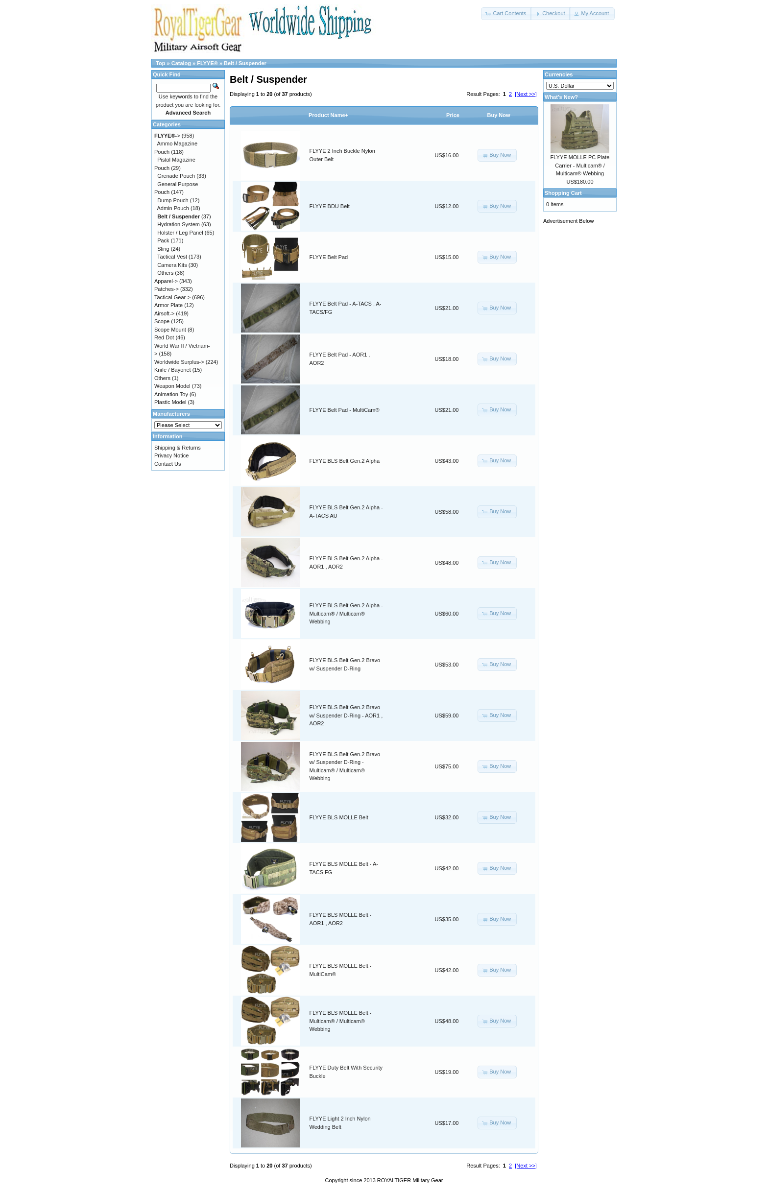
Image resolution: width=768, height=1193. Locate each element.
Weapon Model (172, 386)
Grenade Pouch (176, 176)
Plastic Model (170, 402)
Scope (161, 321)
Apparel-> (166, 281)
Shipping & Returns (177, 448)
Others (165, 273)
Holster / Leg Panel (180, 233)
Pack (163, 240)
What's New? (561, 97)
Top (160, 63)
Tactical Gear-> (172, 297)
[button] (506, 13)
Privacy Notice (171, 455)
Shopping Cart (563, 193)
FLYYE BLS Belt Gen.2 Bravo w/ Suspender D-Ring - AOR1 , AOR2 (346, 715)
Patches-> (166, 289)
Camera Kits (172, 265)
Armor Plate (168, 305)
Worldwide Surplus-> (179, 362)
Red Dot (164, 337)
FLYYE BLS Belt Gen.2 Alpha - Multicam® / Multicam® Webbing (346, 613)
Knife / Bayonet (172, 370)
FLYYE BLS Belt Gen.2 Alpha (345, 461)
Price (452, 115)
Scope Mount (170, 330)
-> (167, 136)
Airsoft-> (164, 313)
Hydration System (178, 224)
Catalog (181, 63)
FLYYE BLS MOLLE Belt (339, 817)
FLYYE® (207, 63)
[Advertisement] (582, 377)
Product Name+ (328, 115)
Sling (163, 249)
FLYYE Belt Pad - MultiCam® (345, 410)
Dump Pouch (173, 200)
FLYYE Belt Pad (329, 257)
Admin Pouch (173, 208)
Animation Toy (171, 394)
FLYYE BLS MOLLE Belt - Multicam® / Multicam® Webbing (341, 1021)
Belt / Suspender (245, 63)
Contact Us (167, 464)
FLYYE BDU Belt (330, 206)
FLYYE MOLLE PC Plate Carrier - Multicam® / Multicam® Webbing (580, 165)
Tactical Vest (172, 257)
